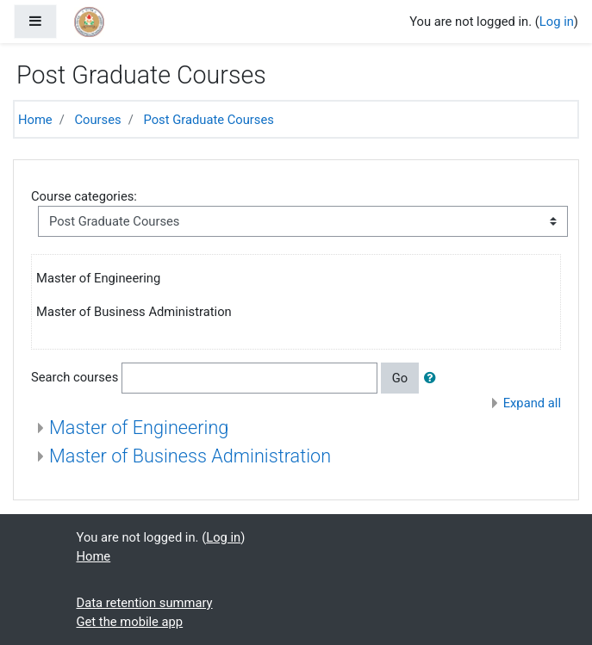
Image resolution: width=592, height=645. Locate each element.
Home (35, 119)
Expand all (532, 403)
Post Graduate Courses (208, 119)
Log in (556, 21)
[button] (433, 378)
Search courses (74, 377)
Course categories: (84, 196)
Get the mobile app (130, 621)
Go (400, 378)
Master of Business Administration (190, 456)
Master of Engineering (138, 427)
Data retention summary (145, 603)
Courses (97, 119)
